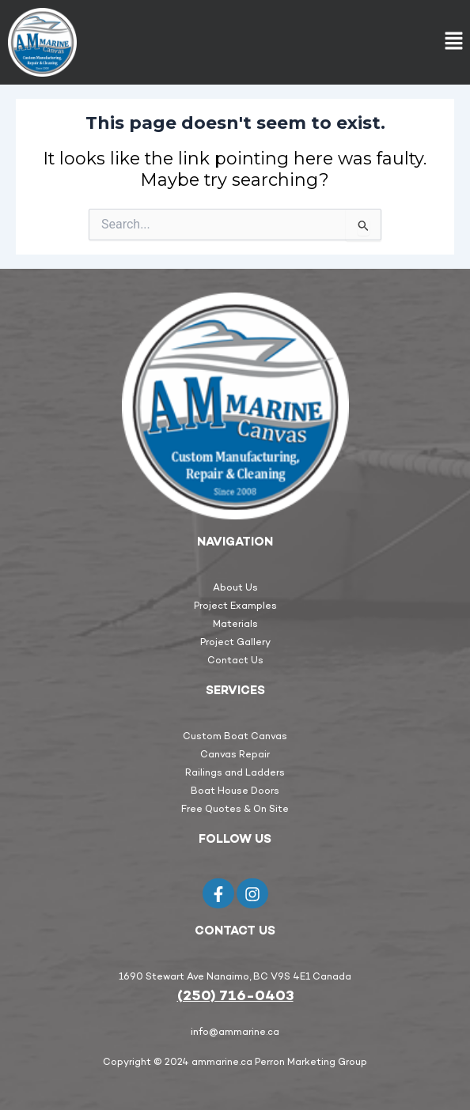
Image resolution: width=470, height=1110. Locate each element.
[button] (454, 42)
